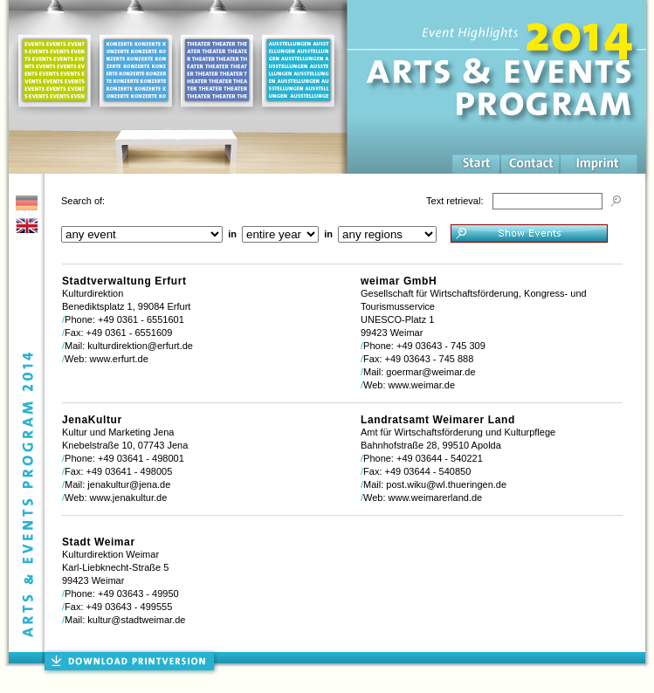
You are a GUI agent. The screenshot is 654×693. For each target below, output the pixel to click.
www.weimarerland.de (436, 497)
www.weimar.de (422, 385)
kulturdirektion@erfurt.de (140, 345)
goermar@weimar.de (430, 372)
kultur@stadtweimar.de (136, 619)
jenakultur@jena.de (128, 484)
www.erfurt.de (119, 358)
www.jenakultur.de (129, 497)
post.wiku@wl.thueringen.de (446, 484)
